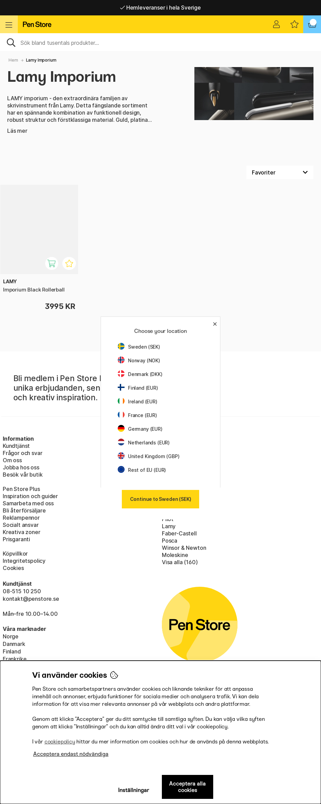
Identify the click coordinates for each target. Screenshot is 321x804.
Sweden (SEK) (139, 347)
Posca (169, 540)
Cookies (13, 568)
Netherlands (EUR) (144, 442)
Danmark (14, 643)
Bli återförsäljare (24, 510)
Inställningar (133, 790)
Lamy (169, 526)
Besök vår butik (22, 474)
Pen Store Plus (21, 488)
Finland (12, 651)
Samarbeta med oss (28, 503)
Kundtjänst (16, 445)
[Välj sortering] (279, 172)
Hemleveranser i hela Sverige (160, 7)
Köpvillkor (15, 553)
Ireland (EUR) (137, 401)
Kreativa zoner (21, 532)
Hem (13, 60)
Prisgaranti (16, 539)
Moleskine (175, 555)
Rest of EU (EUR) (142, 470)
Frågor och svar (22, 453)
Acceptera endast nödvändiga (70, 754)
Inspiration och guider (30, 496)
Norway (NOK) (139, 360)
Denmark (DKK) (140, 374)
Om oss (12, 460)
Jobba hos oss (21, 467)
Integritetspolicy (24, 560)
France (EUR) (137, 415)
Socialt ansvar (21, 524)
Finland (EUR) (138, 388)
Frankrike (14, 659)
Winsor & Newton (184, 547)
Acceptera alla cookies (187, 786)
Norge (10, 636)
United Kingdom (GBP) (148, 456)
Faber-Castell (179, 533)
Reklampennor (21, 517)
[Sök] (160, 42)
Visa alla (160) (179, 562)
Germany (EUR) (140, 429)
